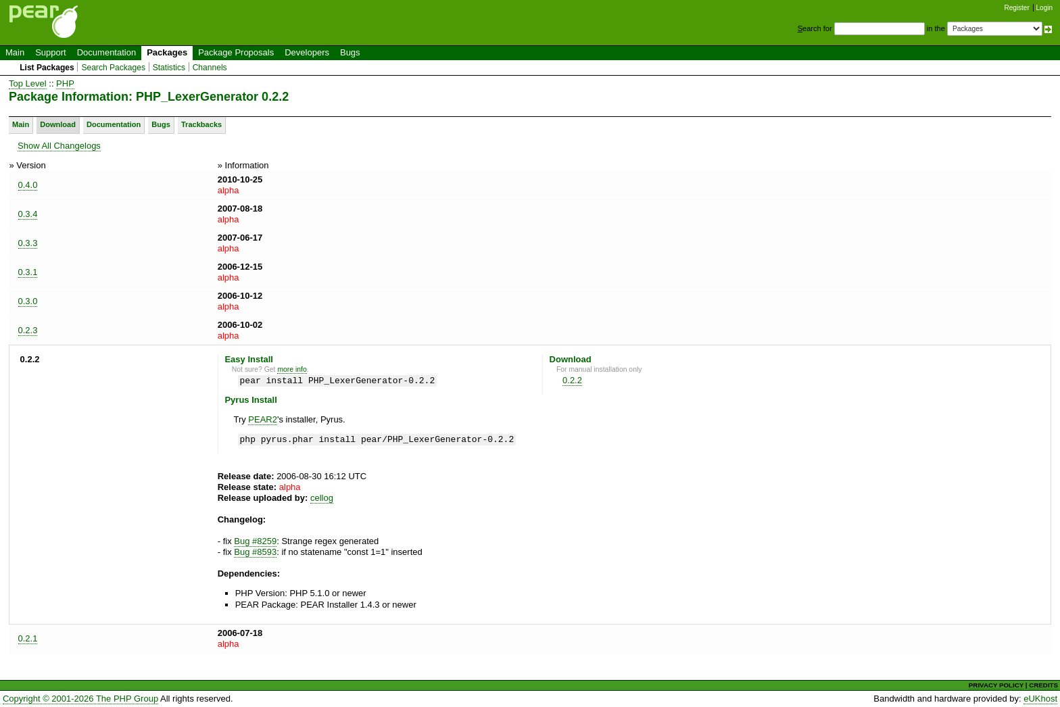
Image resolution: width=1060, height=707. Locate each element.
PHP (65, 83)
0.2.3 (28, 330)
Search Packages (113, 67)
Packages (167, 52)
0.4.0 (28, 185)
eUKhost (1040, 698)
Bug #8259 (255, 541)
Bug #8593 (255, 552)
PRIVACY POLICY (996, 685)
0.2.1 (28, 638)
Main (14, 52)
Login (1044, 7)
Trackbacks (201, 124)
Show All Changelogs (59, 146)
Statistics (169, 67)
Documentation (106, 52)
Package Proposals (236, 52)
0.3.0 (28, 301)
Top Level (28, 83)
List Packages (47, 67)
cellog (321, 498)
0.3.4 (28, 214)
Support (50, 52)
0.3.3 (28, 243)
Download (58, 124)
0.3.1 (28, 272)
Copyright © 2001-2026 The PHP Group (80, 698)
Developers (307, 52)
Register (1017, 7)
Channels (210, 67)
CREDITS (1043, 685)
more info (291, 369)
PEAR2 (262, 419)
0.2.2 (572, 380)
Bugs (350, 52)
